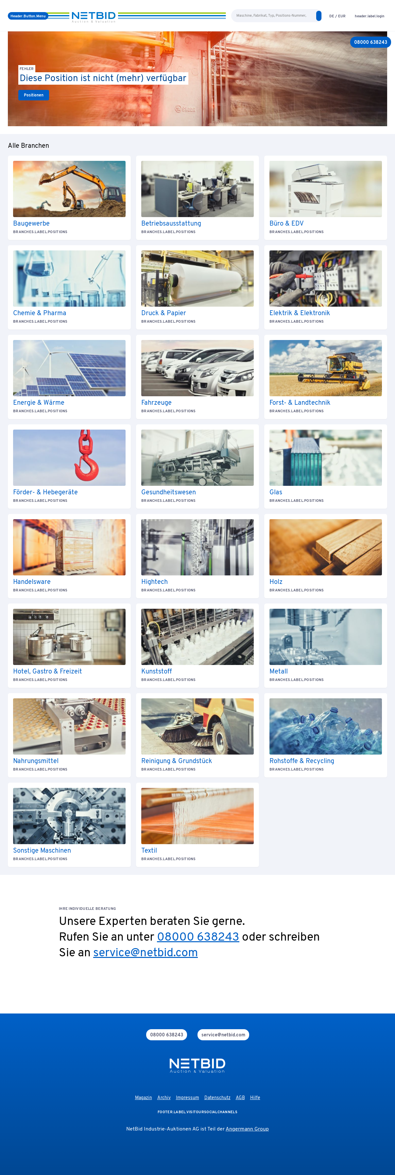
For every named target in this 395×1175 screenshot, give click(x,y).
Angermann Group (247, 1129)
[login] (369, 16)
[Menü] (28, 16)
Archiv (164, 1098)
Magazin (143, 1098)
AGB (240, 1098)
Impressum (187, 1098)
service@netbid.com (145, 953)
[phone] (166, 1034)
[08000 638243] (370, 42)
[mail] (223, 1034)
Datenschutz (217, 1098)
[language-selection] (337, 16)
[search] (318, 16)
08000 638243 (198, 937)
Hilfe (255, 1098)
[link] (33, 95)
